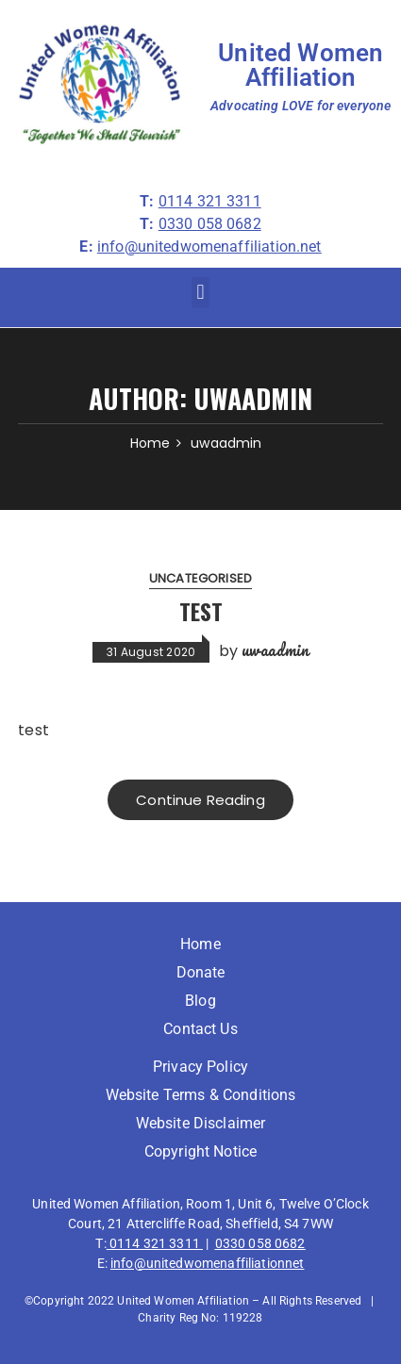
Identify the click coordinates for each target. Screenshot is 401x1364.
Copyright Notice (200, 1151)
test (201, 611)
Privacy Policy (200, 1067)
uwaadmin (275, 649)
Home (200, 944)
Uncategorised (200, 578)
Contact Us (200, 1029)
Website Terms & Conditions (201, 1095)
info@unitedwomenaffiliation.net (209, 246)
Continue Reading (200, 800)
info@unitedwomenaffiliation (197, 1263)
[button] (200, 292)
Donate (201, 972)
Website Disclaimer (201, 1123)
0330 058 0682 (260, 1243)
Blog (200, 1001)
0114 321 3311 (154, 1243)
